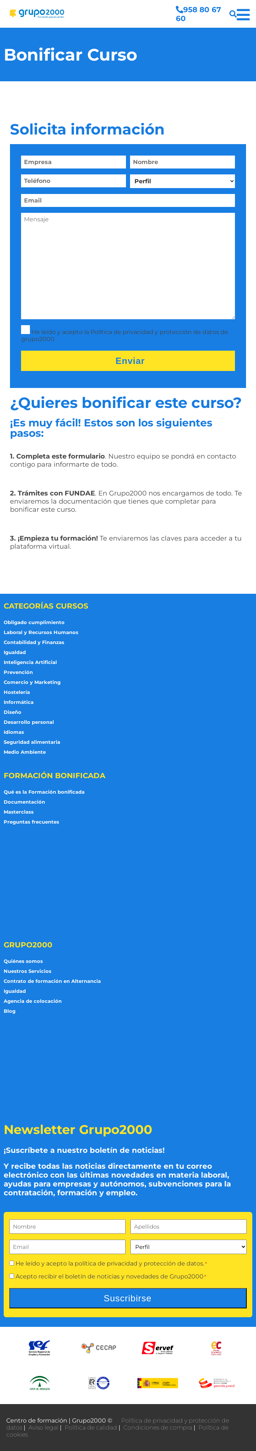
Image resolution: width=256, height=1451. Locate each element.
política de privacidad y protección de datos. (139, 1263)
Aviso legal (43, 1427)
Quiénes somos (23, 961)
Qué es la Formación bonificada (44, 792)
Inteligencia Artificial (30, 662)
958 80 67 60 (198, 14)
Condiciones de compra (157, 1427)
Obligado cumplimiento (34, 622)
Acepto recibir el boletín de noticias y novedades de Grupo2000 (111, 1276)
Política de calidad (91, 1427)
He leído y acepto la (111, 1263)
